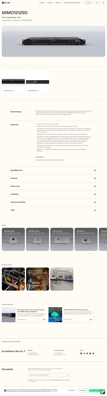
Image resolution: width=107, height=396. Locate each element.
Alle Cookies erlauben (95, 391)
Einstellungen (71, 391)
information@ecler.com (33, 354)
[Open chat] (102, 391)
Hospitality (61, 160)
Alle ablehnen (82, 391)
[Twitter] (93, 353)
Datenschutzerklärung (57, 380)
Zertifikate (14, 194)
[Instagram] (81, 353)
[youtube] (90, 353)
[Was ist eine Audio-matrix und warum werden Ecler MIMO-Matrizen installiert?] (24, 314)
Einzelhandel (39, 160)
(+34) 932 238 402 (58, 353)
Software (14, 178)
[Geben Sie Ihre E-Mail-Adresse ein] (49, 375)
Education (46, 160)
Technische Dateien (18, 202)
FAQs (13, 210)
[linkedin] (87, 353)
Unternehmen (53, 160)
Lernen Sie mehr (54, 391)
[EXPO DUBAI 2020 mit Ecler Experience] (71, 314)
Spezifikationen (16, 170)
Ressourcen (15, 186)
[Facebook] (84, 353)
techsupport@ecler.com (60, 354)
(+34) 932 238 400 (32, 353)
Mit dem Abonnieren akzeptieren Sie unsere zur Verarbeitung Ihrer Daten (50, 380)
